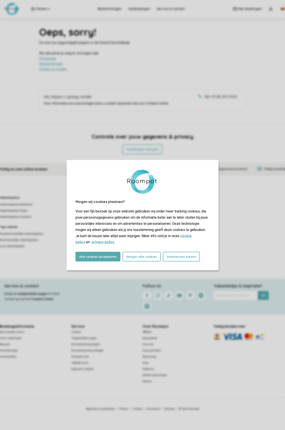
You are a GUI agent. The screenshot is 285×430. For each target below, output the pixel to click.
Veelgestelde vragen (84, 338)
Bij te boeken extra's (12, 332)
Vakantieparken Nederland (16, 204)
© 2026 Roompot (189, 408)
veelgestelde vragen (32, 293)
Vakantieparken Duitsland (15, 216)
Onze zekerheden (11, 338)
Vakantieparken (10, 197)
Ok (263, 295)
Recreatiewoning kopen (85, 344)
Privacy (123, 408)
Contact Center (42, 299)
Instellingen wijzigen (142, 149)
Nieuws (147, 381)
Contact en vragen (53, 69)
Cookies (137, 408)
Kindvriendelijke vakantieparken (19, 240)
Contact (76, 332)
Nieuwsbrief (150, 338)
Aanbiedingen (139, 9)
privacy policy (103, 242)
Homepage (47, 58)
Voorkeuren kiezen (181, 256)
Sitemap (169, 408)
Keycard (5, 344)
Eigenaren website (82, 369)
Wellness (148, 369)
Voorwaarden (8, 356)
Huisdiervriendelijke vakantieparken (21, 233)
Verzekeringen (9, 350)
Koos (146, 362)
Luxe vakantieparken (12, 246)
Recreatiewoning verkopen (87, 350)
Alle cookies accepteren (98, 256)
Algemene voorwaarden (100, 408)
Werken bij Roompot (155, 375)
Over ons (148, 344)
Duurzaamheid (152, 350)
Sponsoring (149, 356)
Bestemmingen (110, 9)
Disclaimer (153, 408)
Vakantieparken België (13, 210)
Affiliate (147, 332)
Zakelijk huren (79, 362)
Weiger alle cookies (141, 256)
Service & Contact (171, 9)
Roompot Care (80, 356)
